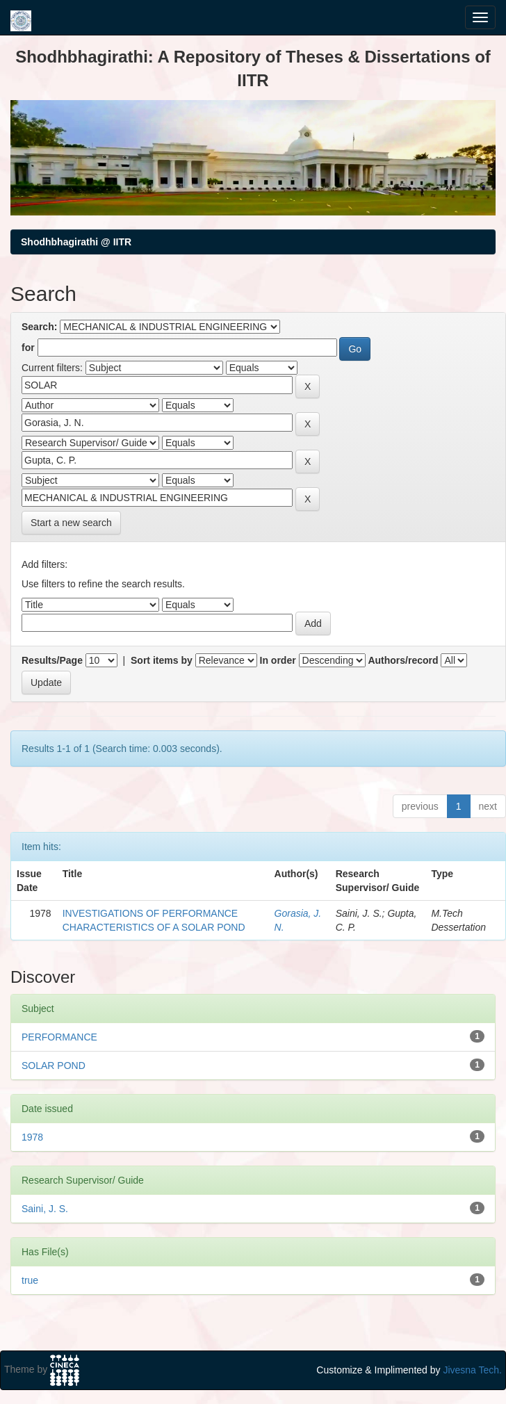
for (28, 347)
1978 (32, 1137)
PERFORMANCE (59, 1037)
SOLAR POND (53, 1065)
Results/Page (52, 660)
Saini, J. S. (45, 1208)
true (30, 1280)
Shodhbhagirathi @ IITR (76, 241)
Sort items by (162, 660)
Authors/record (403, 660)
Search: (39, 326)
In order (278, 660)
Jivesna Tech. (472, 1370)
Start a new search (71, 522)
